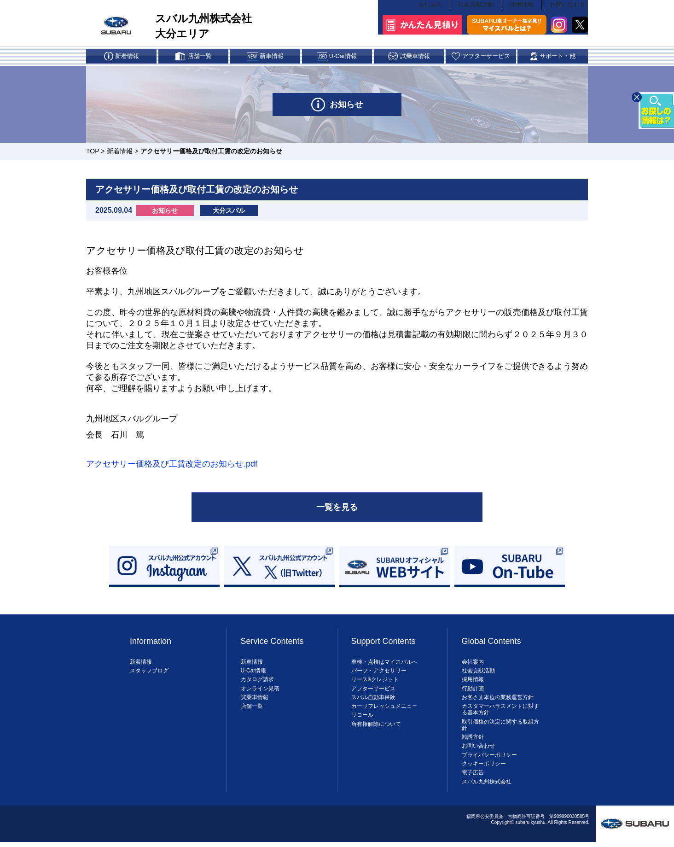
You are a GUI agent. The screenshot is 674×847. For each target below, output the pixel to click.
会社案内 (429, 9)
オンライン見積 (260, 691)
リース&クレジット (375, 682)
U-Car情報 (254, 673)
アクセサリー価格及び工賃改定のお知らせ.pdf (171, 464)
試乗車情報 (254, 699)
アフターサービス (373, 691)
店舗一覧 (252, 709)
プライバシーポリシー (489, 757)
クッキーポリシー (484, 766)
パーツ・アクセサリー (379, 673)
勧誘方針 (473, 739)
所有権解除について (376, 726)
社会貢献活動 (476, 9)
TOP (92, 152)
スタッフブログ (149, 673)
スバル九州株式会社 (486, 784)
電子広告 (473, 775)
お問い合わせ (569, 9)
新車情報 (252, 664)
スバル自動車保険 (373, 699)
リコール (362, 717)
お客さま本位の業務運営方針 (498, 699)
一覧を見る (337, 509)
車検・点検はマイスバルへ (384, 664)
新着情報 (120, 152)
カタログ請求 (257, 682)
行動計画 (473, 691)
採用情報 (522, 9)
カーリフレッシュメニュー (384, 709)
